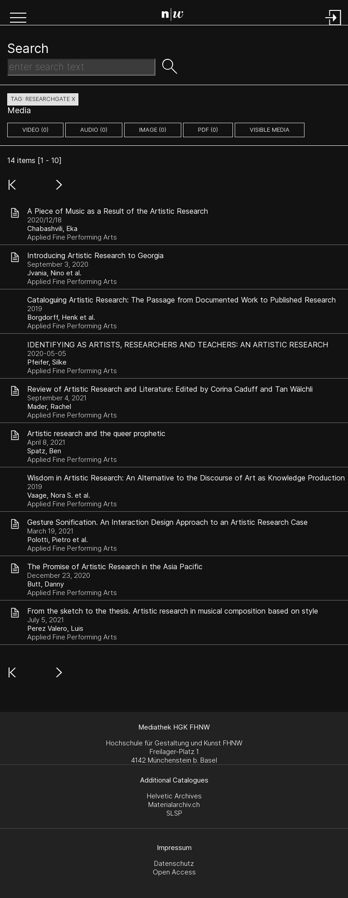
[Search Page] (176, 16)
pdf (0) (208, 129)
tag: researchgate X (42, 99)
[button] (18, 18)
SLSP (174, 813)
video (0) (35, 129)
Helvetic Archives (174, 796)
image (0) (152, 129)
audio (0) (93, 129)
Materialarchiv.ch (174, 804)
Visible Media (270, 129)
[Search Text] (81, 67)
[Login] (333, 26)
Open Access (174, 872)
